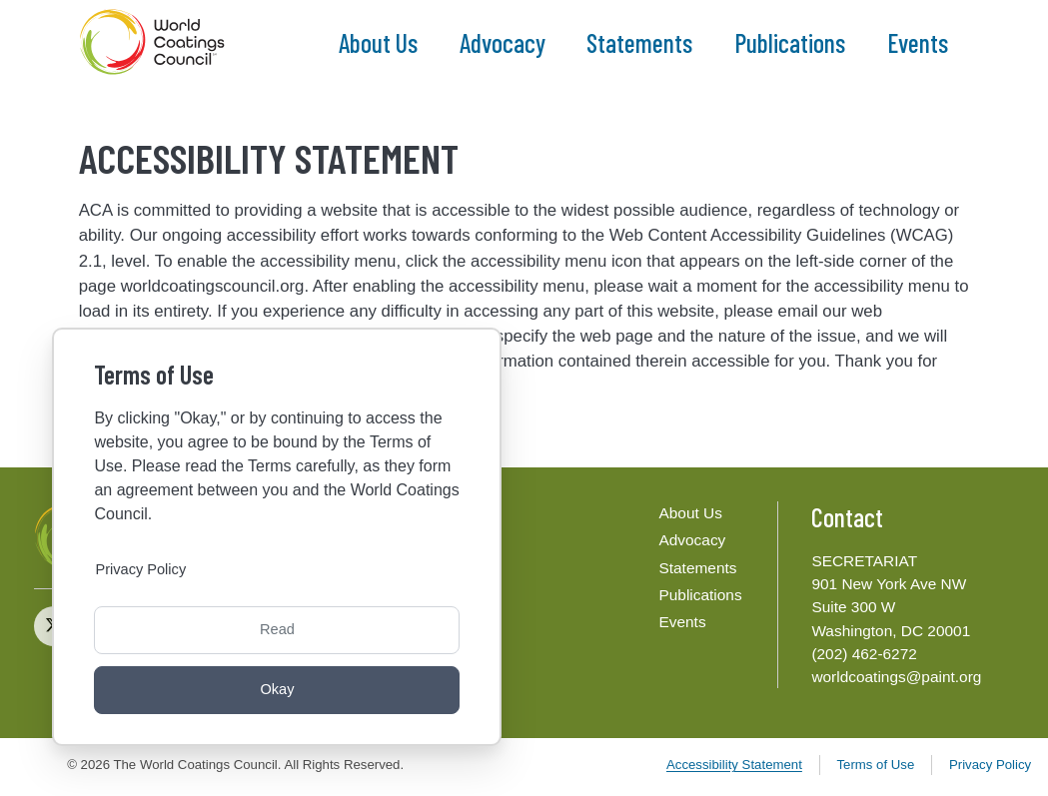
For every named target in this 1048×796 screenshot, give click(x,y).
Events (917, 43)
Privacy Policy (990, 764)
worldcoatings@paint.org (896, 676)
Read (277, 626)
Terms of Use (875, 764)
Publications (789, 43)
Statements (639, 43)
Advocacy (502, 43)
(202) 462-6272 (863, 653)
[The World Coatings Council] (154, 43)
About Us (378, 43)
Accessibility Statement (734, 764)
